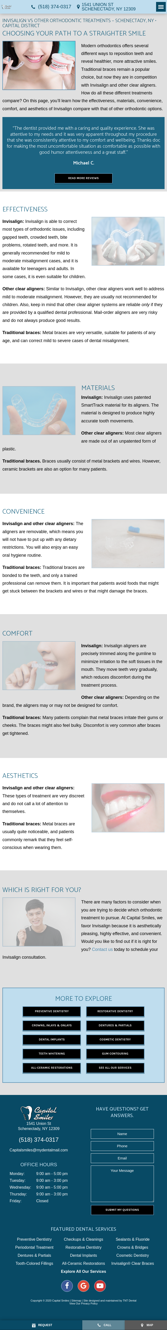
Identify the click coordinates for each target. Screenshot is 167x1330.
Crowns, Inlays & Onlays (52, 1025)
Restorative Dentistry (115, 1011)
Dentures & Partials (115, 1025)
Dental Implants (52, 1039)
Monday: (17, 1174)
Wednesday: (20, 1187)
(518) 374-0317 (50, 6)
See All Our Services (115, 1067)
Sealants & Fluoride (133, 1239)
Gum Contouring (115, 1053)
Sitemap (76, 1300)
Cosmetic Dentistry (115, 1039)
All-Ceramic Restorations (51, 1067)
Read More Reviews (83, 178)
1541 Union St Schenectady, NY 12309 (38, 1126)
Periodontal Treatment (34, 1247)
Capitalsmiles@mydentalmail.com (38, 1150)
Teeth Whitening (52, 1053)
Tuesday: (17, 1181)
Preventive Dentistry (52, 1011)
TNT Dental (129, 1300)
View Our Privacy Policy (83, 1303)
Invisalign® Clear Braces (132, 1264)
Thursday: (18, 1194)
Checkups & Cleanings (83, 1239)
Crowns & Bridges (132, 1247)
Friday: (16, 1201)
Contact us (102, 949)
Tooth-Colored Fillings (34, 1264)
